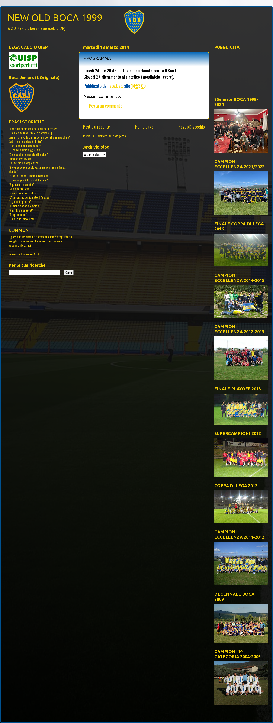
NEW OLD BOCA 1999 (54, 17)
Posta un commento (105, 105)
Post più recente (96, 126)
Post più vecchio (192, 126)
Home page (144, 126)
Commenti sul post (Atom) (111, 136)
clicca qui (25, 245)
